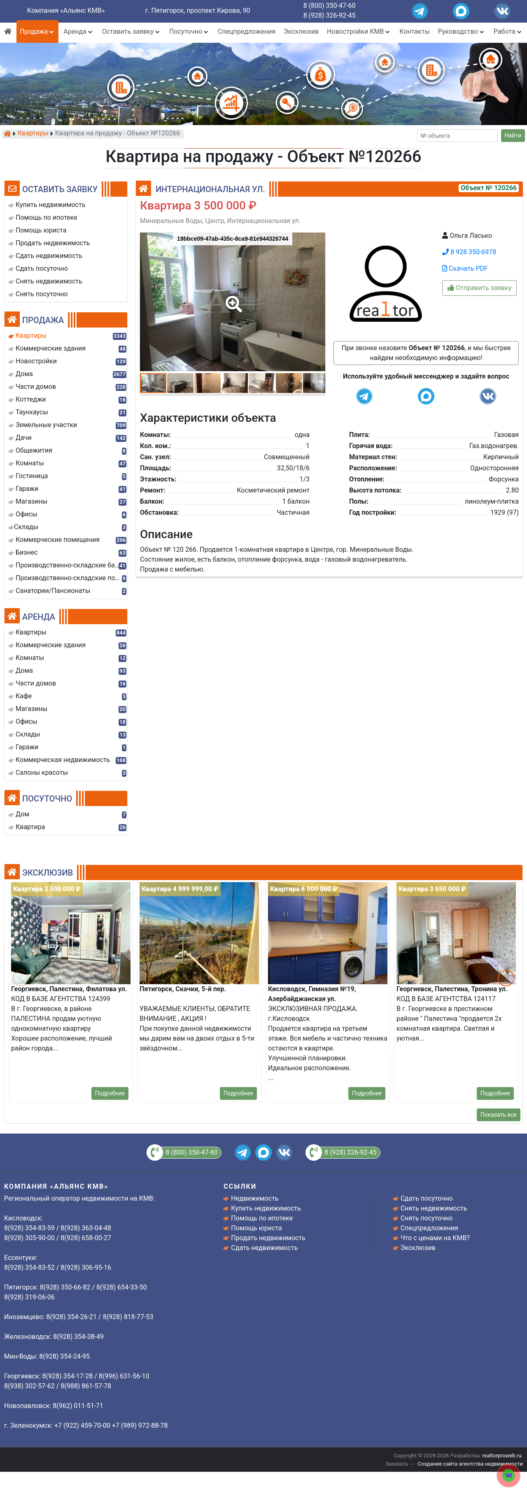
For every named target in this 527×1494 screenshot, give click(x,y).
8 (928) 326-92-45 (329, 15)
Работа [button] (508, 31)
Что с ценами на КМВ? (435, 1238)
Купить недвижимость (266, 1208)
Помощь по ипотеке (262, 1218)
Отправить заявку (479, 288)
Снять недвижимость (434, 1208)
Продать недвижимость (268, 1238)
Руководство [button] (461, 31)
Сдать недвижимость (264, 1248)
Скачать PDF (465, 268)
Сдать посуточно (427, 1198)
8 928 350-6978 (469, 252)
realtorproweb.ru (501, 1455)
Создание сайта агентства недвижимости (470, 1464)
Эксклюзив (301, 31)
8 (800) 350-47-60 (329, 5)
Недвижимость (254, 1198)
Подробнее (110, 1093)
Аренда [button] (78, 31)
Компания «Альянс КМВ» (66, 10)
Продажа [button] (37, 31)
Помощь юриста (256, 1228)
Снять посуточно (427, 1218)
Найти (513, 135)
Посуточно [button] (189, 31)
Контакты (414, 31)
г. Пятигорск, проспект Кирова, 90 (197, 10)
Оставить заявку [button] (131, 31)
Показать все (498, 1114)
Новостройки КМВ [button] (359, 31)
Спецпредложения (246, 31)
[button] (232, 298)
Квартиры (33, 133)
